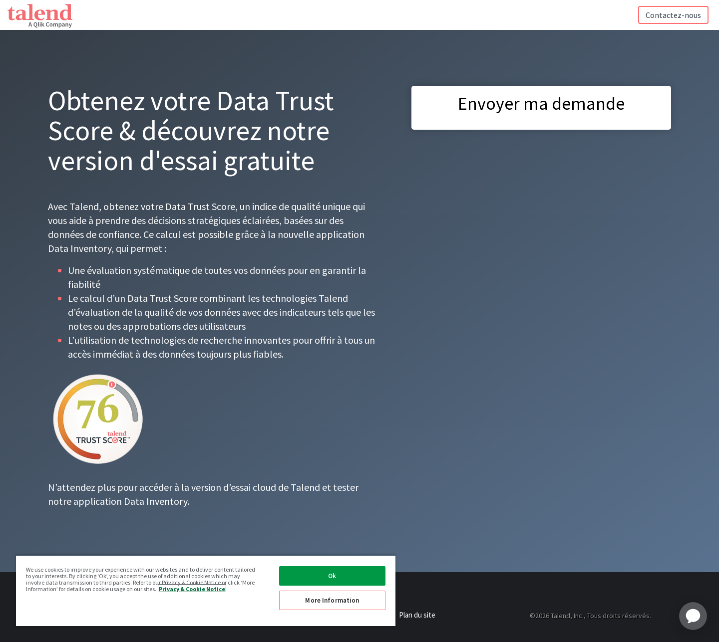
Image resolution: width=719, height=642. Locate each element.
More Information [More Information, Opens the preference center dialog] (332, 600)
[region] (205, 590)
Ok (332, 576)
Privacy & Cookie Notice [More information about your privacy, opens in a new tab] (192, 588)
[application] (693, 616)
